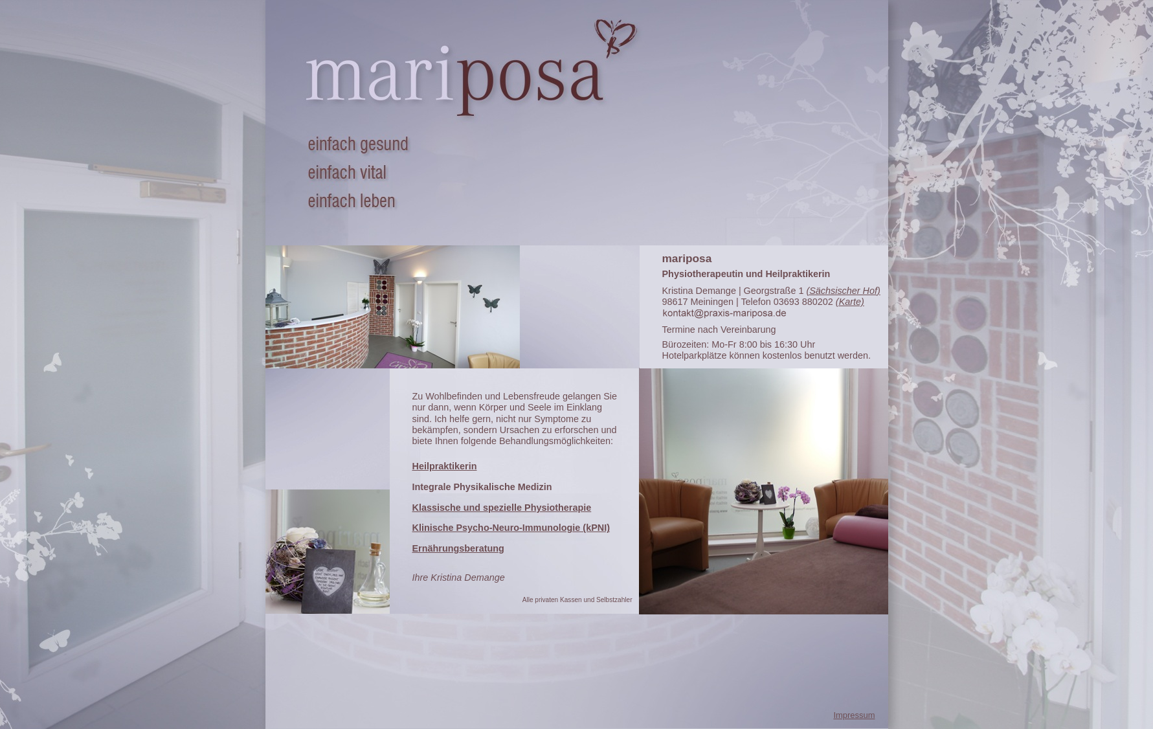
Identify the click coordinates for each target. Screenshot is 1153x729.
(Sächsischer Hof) (843, 291)
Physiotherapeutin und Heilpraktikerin (746, 274)
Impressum (854, 715)
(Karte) (850, 302)
